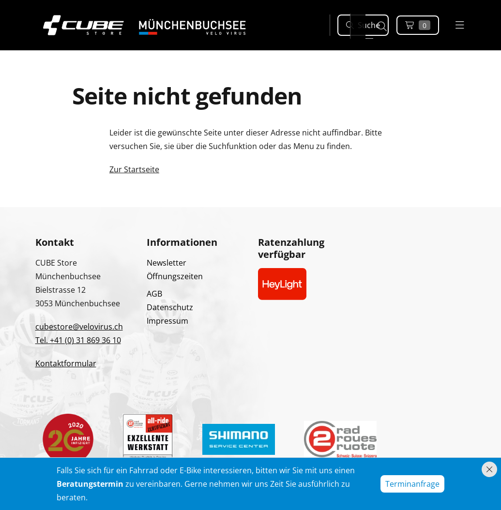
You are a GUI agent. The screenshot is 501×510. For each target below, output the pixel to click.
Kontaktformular (65, 363)
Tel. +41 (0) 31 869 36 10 (78, 340)
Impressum (167, 320)
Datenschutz (170, 307)
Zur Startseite (134, 169)
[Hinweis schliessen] (489, 469)
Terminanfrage (412, 484)
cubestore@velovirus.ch (79, 326)
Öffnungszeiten (175, 276)
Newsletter (166, 262)
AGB (154, 293)
